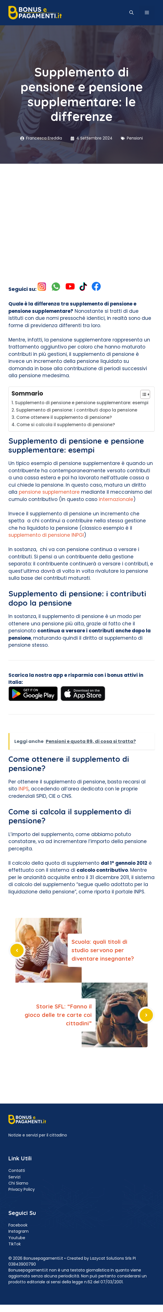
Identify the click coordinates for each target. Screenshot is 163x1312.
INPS (24, 788)
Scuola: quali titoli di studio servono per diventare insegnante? (103, 950)
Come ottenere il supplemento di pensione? (64, 417)
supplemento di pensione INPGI (46, 535)
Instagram (18, 1231)
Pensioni (135, 138)
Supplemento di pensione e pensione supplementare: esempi (81, 403)
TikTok (14, 1244)
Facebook (17, 1225)
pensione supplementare (50, 492)
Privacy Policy (21, 1189)
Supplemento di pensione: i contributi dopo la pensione (76, 410)
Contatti (16, 1170)
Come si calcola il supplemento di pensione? (66, 425)
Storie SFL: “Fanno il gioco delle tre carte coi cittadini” (58, 1015)
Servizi (14, 1177)
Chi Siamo (18, 1183)
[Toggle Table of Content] (142, 394)
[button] (131, 13)
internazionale (116, 499)
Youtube (16, 1238)
